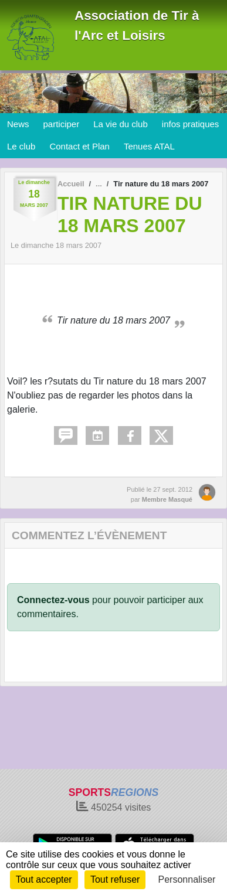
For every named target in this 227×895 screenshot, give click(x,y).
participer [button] (61, 124)
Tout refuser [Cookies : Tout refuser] (115, 879)
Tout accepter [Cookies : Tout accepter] (44, 879)
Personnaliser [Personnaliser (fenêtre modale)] (187, 879)
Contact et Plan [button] (79, 146)
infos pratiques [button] (190, 124)
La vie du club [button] (120, 124)
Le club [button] (21, 146)
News (18, 124)
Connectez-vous (53, 600)
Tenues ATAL (149, 146)
